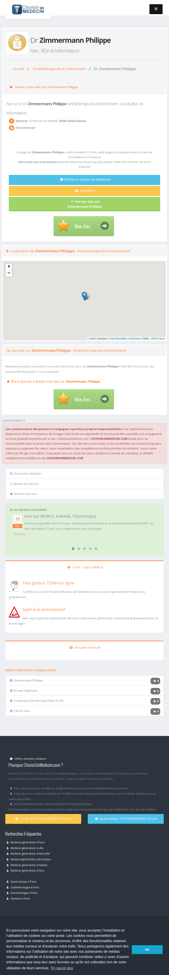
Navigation (85, 190)
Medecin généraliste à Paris (26, 842)
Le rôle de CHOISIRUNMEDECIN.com (43, 818)
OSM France (158, 338)
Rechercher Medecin (26, 473)
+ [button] (8, 267)
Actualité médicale (85, 647)
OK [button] (147, 949)
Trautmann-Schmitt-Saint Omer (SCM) (36, 701)
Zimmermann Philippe (26, 680)
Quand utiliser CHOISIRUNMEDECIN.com (126, 818)
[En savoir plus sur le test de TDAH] (14, 585)
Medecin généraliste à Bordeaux (29, 859)
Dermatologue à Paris (22, 893)
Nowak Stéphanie (24, 690)
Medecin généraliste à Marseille (28, 853)
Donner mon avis (23, 494)
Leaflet (92, 338)
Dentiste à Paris (18, 898)
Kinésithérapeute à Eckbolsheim (59, 68)
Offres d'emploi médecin (28, 758)
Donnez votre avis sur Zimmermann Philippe (44, 87)
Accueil (18, 68)
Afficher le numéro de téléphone (85, 179)
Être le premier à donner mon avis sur (53, 381)
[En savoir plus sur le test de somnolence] (14, 612)
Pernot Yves (20, 711)
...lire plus (20, 534)
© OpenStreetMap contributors (124, 338)
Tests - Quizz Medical (85, 567)
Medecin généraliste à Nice (25, 870)
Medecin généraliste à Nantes (27, 865)
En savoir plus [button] (62, 968)
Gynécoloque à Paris (22, 881)
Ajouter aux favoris (24, 484)
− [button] (8, 273)
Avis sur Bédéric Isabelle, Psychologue (60, 516)
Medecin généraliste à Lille (25, 848)
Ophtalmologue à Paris (23, 887)
